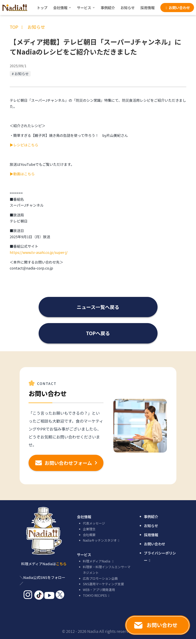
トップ (42, 7)
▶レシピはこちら (24, 144)
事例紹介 (108, 7)
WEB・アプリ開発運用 (99, 589)
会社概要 (89, 534)
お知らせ (127, 7)
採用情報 (147, 7)
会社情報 (60, 7)
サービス (84, 7)
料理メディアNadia (99, 561)
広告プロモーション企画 (100, 578)
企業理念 (89, 529)
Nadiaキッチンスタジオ (102, 540)
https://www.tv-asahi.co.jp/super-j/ (39, 252)
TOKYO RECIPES (97, 595)
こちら (61, 563)
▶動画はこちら (22, 173)
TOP (14, 27)
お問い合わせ (154, 543)
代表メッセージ (94, 523)
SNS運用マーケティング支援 (103, 583)
